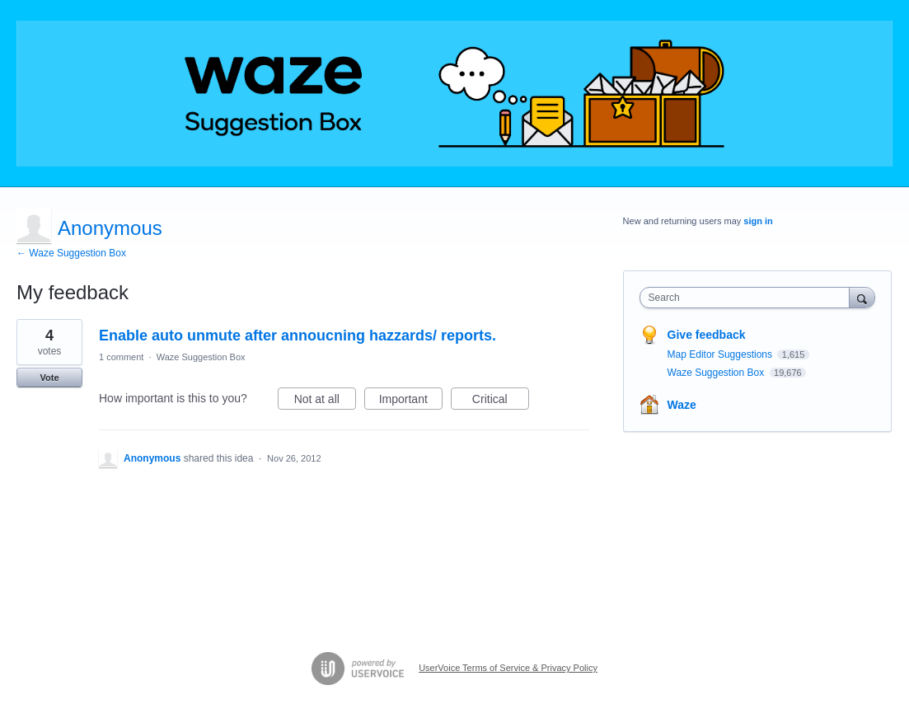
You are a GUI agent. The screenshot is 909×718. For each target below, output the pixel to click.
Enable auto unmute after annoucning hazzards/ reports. (297, 335)
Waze (682, 404)
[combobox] (749, 297)
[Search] (862, 297)
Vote (49, 377)
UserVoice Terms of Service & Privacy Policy (508, 668)
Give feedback (707, 334)
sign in (757, 221)
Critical (500, 401)
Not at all (325, 401)
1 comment (121, 357)
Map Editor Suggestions (721, 354)
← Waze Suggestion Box (71, 253)
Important (411, 401)
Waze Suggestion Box (201, 357)
